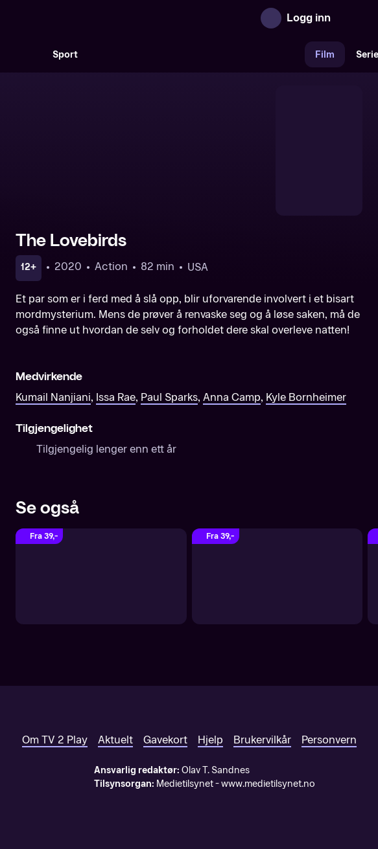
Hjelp (210, 740)
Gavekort (165, 740)
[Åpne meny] (349, 18)
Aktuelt (115, 740)
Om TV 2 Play (55, 740)
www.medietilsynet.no (268, 783)
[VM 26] (196, 54)
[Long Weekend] (101, 576)
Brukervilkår (262, 740)
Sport (65, 54)
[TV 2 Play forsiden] (113, 18)
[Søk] (28, 54)
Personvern (329, 740)
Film (325, 54)
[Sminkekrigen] (277, 576)
